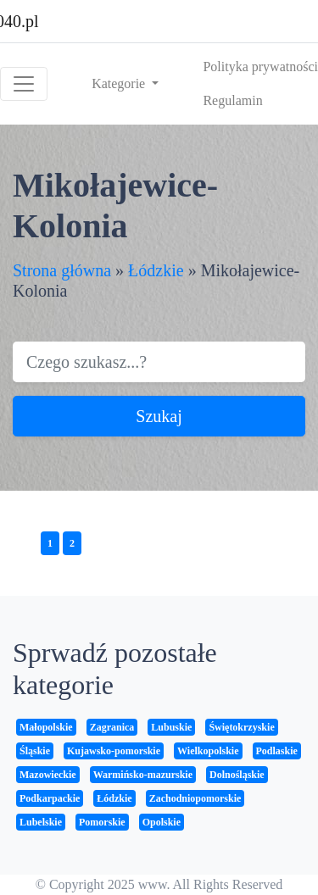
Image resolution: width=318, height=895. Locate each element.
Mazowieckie (48, 775)
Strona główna (62, 270)
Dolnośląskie (237, 775)
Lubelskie (41, 822)
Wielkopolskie (207, 751)
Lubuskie (171, 727)
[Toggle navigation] (23, 84)
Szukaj (158, 416)
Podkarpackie (50, 798)
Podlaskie (277, 751)
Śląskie (35, 751)
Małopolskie (46, 727)
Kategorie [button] (120, 83)
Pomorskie (102, 822)
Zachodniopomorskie (195, 798)
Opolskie (161, 822)
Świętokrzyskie (241, 727)
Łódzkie (156, 270)
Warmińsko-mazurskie (142, 775)
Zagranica (112, 727)
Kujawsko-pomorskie (113, 751)
